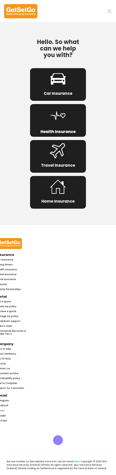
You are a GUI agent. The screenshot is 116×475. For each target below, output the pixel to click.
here (76, 461)
